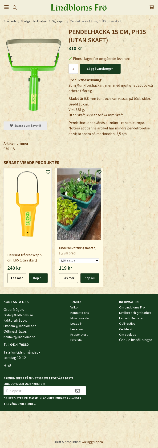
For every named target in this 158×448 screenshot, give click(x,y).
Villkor (74, 307)
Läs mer (17, 278)
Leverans (77, 329)
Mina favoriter (80, 318)
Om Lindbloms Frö (132, 307)
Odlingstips (127, 323)
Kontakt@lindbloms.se (20, 337)
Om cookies (127, 334)
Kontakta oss (79, 313)
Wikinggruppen (92, 442)
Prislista (76, 340)
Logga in (76, 323)
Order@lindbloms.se (18, 315)
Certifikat (125, 329)
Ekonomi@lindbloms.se (20, 326)
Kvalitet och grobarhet (135, 313)
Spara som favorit (25, 125)
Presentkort (79, 334)
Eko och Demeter (131, 318)
